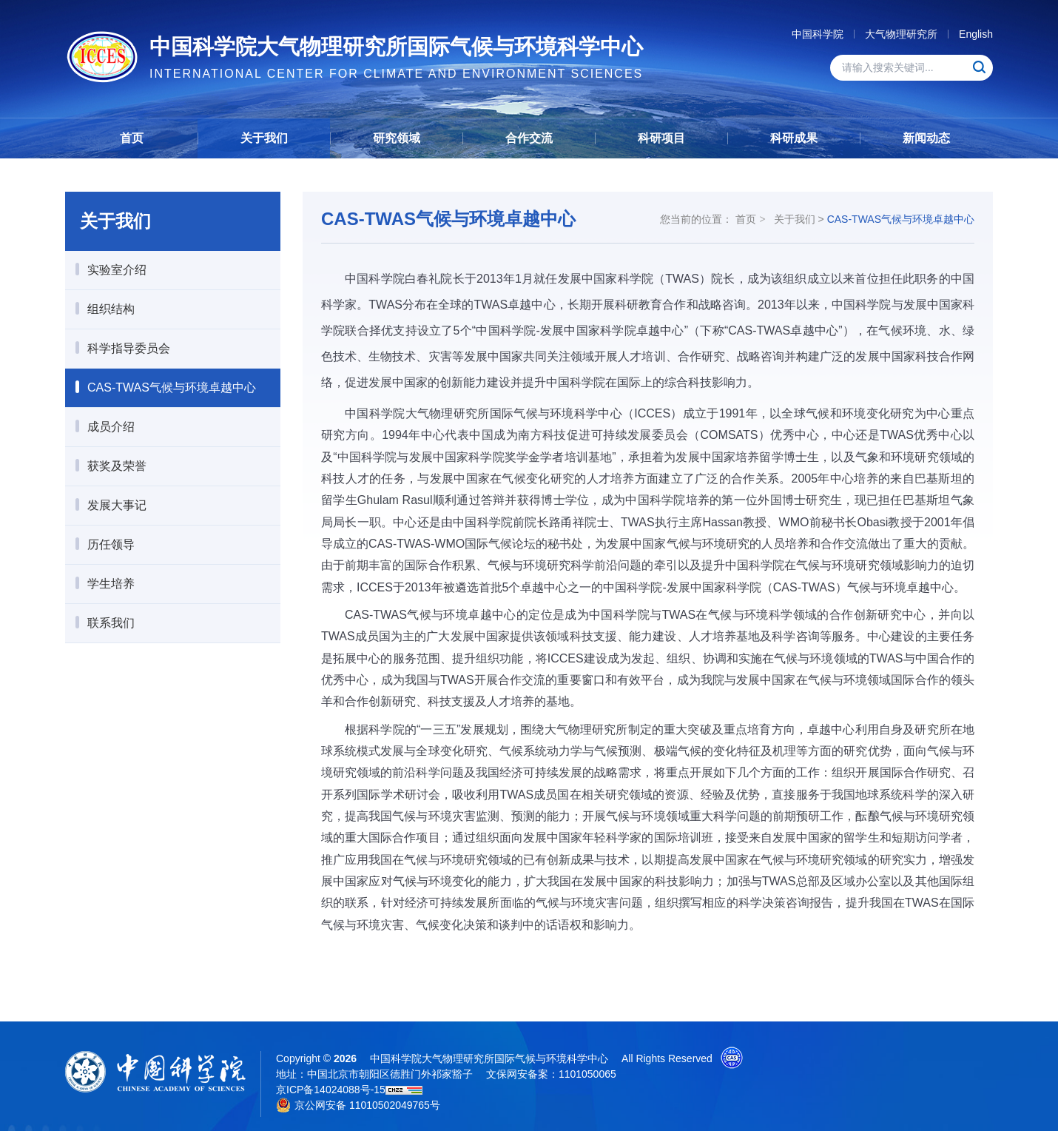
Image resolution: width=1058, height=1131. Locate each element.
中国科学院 (817, 34)
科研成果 (794, 138)
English (976, 34)
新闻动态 (926, 138)
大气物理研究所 (901, 34)
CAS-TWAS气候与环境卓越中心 (900, 219)
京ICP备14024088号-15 (330, 1089)
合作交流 (529, 138)
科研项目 (661, 138)
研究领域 (396, 138)
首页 (132, 138)
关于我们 (264, 138)
